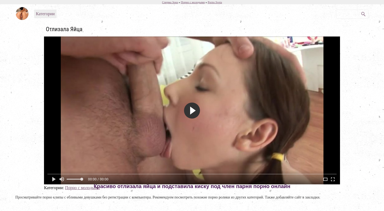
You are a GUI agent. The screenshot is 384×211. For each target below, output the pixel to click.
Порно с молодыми (82, 187)
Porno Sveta (215, 2)
